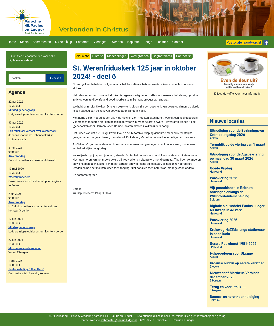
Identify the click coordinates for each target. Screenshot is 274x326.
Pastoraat (82, 42)
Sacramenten (42, 42)
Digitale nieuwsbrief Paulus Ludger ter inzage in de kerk (237, 208)
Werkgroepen (140, 56)
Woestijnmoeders (19, 177)
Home (12, 42)
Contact (177, 42)
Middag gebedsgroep (21, 110)
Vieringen (100, 42)
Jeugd (148, 42)
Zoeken (55, 78)
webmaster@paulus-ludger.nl (118, 320)
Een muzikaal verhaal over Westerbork (32, 131)
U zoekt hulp (63, 42)
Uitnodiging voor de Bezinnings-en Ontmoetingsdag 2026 (237, 132)
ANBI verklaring (58, 316)
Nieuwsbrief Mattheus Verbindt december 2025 (234, 275)
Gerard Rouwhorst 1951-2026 (233, 244)
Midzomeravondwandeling (24, 248)
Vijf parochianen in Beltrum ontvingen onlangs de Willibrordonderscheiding (231, 192)
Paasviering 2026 (223, 178)
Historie (97, 56)
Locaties (162, 42)
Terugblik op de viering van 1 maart (237, 144)
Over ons (117, 42)
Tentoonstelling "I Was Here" (26, 269)
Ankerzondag (16, 156)
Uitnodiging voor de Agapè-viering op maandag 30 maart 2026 (237, 156)
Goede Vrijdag (221, 168)
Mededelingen (116, 56)
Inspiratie (133, 42)
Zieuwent (82, 56)
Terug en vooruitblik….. (228, 287)
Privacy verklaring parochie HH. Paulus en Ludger (101, 316)
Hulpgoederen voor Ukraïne (231, 253)
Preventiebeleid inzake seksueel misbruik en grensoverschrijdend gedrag (180, 316)
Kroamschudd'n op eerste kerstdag (237, 263)
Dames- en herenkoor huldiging (234, 297)
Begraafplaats (162, 56)
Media (24, 42)
